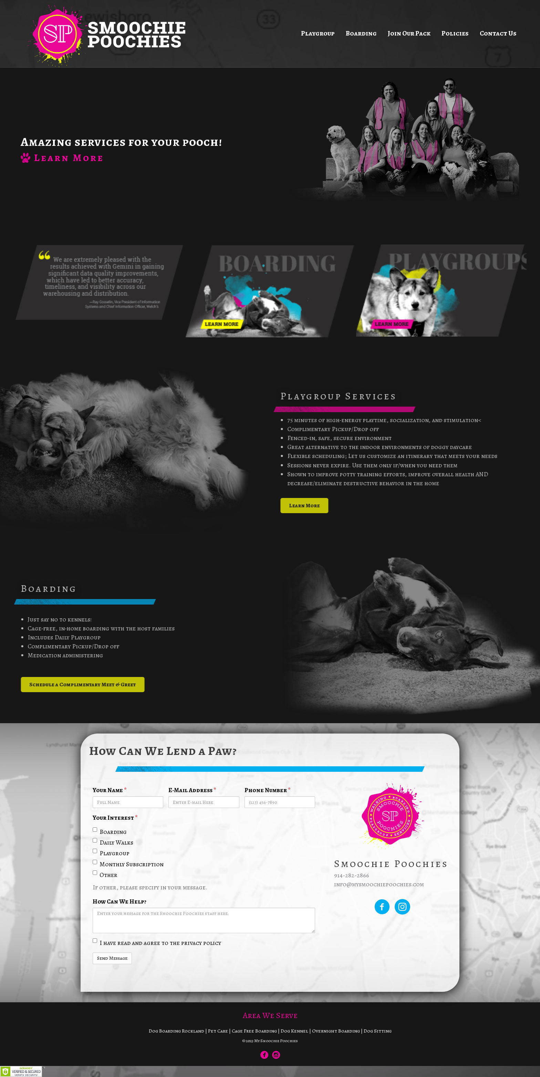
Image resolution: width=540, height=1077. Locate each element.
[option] (99, 282)
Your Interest (115, 818)
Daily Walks (113, 842)
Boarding (361, 33)
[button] (321, 505)
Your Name (110, 790)
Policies (455, 33)
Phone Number (268, 790)
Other (105, 874)
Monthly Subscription (128, 864)
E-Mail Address (192, 790)
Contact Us (498, 33)
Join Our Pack (409, 33)
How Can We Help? (119, 901)
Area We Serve (270, 1015)
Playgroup (318, 33)
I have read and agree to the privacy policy (157, 942)
